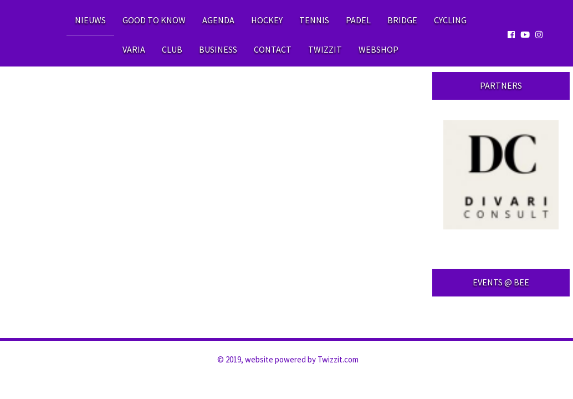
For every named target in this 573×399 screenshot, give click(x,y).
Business (218, 49)
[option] (501, 174)
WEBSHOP (378, 49)
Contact (272, 49)
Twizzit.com (338, 359)
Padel (358, 19)
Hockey (267, 19)
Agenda (218, 19)
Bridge (402, 19)
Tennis (314, 19)
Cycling (450, 19)
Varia (133, 49)
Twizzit (325, 49)
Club (172, 49)
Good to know (154, 19)
